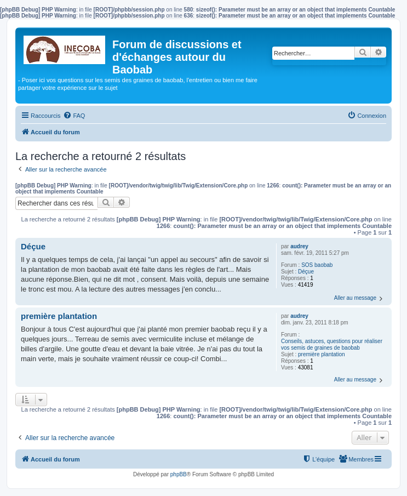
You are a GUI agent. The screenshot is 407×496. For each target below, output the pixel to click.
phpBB (178, 474)
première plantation (321, 354)
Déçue (306, 272)
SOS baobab (317, 265)
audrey (299, 246)
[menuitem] (74, 115)
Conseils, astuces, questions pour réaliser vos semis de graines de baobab (331, 344)
